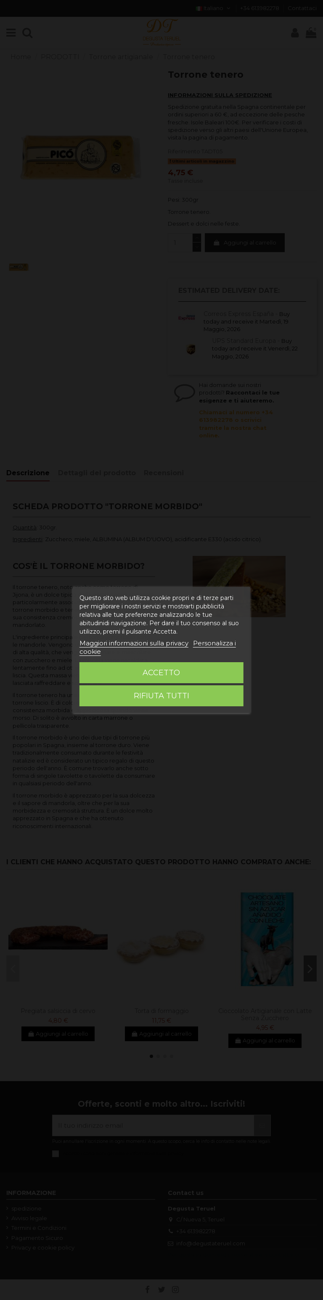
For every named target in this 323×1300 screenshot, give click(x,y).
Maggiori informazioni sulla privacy (133, 643)
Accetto (161, 672)
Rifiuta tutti (161, 695)
